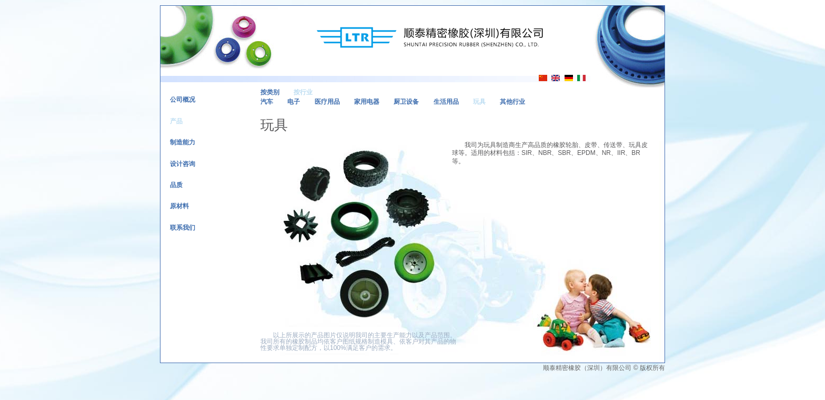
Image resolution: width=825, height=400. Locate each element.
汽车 (266, 101)
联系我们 (182, 227)
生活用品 (446, 101)
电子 (293, 101)
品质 (176, 185)
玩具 (479, 101)
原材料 (179, 206)
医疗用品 (327, 101)
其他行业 (512, 101)
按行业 (303, 92)
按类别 (269, 92)
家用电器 (366, 101)
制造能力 (182, 142)
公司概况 (182, 99)
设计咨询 (182, 164)
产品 (176, 121)
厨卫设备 (406, 101)
